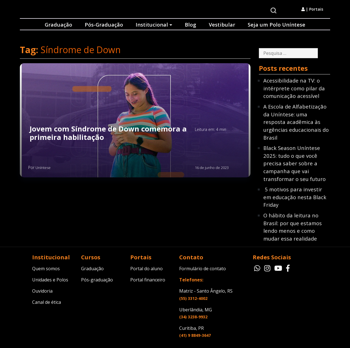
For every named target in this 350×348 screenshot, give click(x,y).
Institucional (152, 24)
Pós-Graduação (104, 24)
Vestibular (222, 24)
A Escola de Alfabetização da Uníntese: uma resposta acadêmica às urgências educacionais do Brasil (296, 122)
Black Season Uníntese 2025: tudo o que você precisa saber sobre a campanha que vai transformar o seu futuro (294, 163)
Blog (190, 24)
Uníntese (43, 167)
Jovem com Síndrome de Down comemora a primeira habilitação (108, 133)
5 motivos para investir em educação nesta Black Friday (294, 197)
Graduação (58, 24)
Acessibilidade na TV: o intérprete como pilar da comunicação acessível (294, 88)
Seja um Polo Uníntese (276, 24)
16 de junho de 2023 (212, 167)
